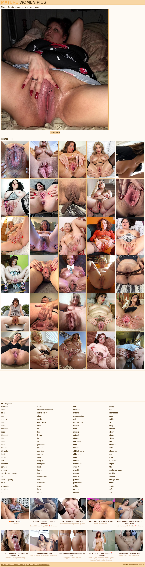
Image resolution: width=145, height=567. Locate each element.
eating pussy (42, 413)
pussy (111, 406)
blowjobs (4, 451)
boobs (3, 454)
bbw (2, 422)
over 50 (76, 470)
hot (38, 473)
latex (39, 489)
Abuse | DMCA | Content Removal (13, 565)
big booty (4, 435)
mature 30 (77, 464)
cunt (3, 492)
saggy (111, 416)
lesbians (76, 410)
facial (39, 426)
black (3, 445)
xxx (110, 492)
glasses (40, 448)
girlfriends (41, 445)
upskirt (112, 473)
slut (110, 441)
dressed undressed (45, 410)
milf (74, 419)
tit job (111, 464)
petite (75, 486)
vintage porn (114, 480)
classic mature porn (9, 473)
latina (39, 492)
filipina (39, 435)
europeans (41, 422)
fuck (39, 438)
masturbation (78, 416)
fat (38, 429)
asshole (4, 419)
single (111, 435)
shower (112, 432)
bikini (3, 441)
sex (110, 422)
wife (111, 489)
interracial (41, 483)
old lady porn (78, 451)
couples (4, 483)
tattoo (111, 454)
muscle (76, 432)
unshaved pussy (116, 470)
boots (3, 457)
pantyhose (77, 483)
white (111, 486)
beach (3, 426)
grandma (40, 451)
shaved (112, 429)
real (110, 410)
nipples (76, 438)
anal (3, 410)
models (76, 426)
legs (75, 406)
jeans (39, 486)
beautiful (4, 429)
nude (75, 445)
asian (3, 413)
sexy (111, 426)
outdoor (76, 461)
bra (2, 461)
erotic (39, 419)
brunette (4, 464)
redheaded (113, 413)
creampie (5, 486)
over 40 (76, 467)
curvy (39, 406)
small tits (112, 445)
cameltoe (4, 467)
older (75, 457)
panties (76, 480)
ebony (39, 416)
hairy (39, 457)
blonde (4, 448)
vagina (112, 476)
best (3, 432)
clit (2, 476)
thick (111, 457)
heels (39, 467)
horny (39, 470)
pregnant (76, 489)
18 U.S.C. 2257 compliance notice (37, 565)
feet (38, 432)
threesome (113, 461)
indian (39, 480)
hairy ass (41, 461)
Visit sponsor (55, 133)
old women (77, 454)
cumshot (4, 489)
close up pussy (7, 480)
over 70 (76, 476)
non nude (77, 441)
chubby (4, 470)
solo (111, 448)
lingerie (76, 413)
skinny (112, 438)
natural (76, 435)
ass (2, 416)
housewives (42, 476)
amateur (4, 406)
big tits (3, 438)
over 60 (76, 473)
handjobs (41, 464)
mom (75, 429)
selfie (111, 419)
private (76, 492)
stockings (113, 451)
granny (40, 454)
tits (110, 467)
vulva (111, 483)
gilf (38, 441)
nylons (76, 448)
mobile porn (78, 422)
